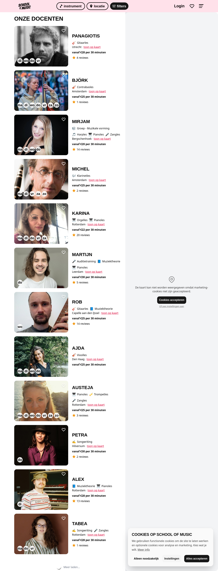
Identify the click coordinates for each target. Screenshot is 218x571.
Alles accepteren (196, 558)
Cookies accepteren (171, 299)
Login (179, 6)
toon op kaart (92, 47)
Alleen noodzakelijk (146, 558)
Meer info (144, 549)
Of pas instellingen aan (171, 306)
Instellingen (171, 558)
